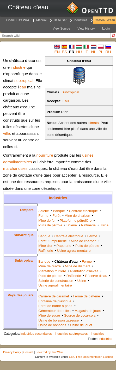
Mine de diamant (77, 266)
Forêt (56, 216)
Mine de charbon (77, 216)
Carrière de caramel (53, 296)
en (57, 52)
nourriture (44, 155)
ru (108, 52)
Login (106, 28)
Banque (59, 211)
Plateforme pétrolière (75, 220)
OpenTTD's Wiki (17, 20)
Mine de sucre (49, 315)
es (64, 52)
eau (23, 87)
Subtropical (70, 92)
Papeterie (64, 246)
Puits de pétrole (50, 225)
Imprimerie (59, 241)
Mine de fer (47, 220)
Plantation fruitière (52, 271)
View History (86, 28)
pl (101, 52)
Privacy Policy (12, 352)
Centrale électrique (83, 211)
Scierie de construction (55, 281)
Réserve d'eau (96, 276)
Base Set (60, 20)
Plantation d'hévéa (84, 271)
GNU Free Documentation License (91, 356)
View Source (61, 28)
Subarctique (24, 235)
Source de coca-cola (79, 315)
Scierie (71, 225)
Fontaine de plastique (54, 301)
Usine (104, 225)
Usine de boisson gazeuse (58, 320)
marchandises (15, 168)
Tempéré (27, 210)
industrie (18, 67)
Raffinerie (88, 225)
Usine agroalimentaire (73, 251)
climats (93, 123)
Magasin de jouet (88, 311)
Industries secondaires (36, 334)
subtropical (23, 80)
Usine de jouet (81, 325)
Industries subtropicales (71, 334)
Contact (28, 352)
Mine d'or (45, 246)
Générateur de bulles (54, 311)
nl (93, 52)
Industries (80, 20)
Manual (41, 20)
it (86, 52)
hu (79, 52)
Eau (66, 101)
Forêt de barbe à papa (55, 306)
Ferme (43, 216)
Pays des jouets (21, 295)
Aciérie (43, 211)
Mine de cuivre (49, 266)
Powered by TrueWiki (49, 352)
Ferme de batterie (86, 296)
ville (6, 133)
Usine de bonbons (52, 325)
